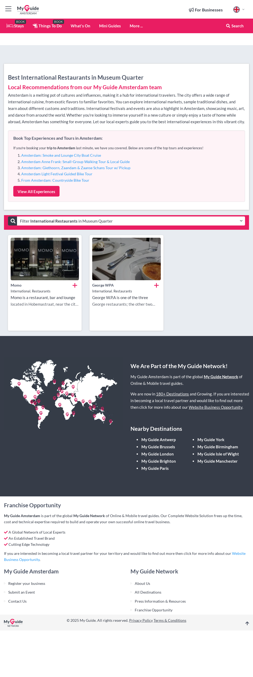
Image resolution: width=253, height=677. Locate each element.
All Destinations (148, 592)
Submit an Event (21, 592)
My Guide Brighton (158, 461)
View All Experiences (36, 191)
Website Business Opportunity (215, 407)
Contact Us (17, 601)
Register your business (26, 583)
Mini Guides (110, 25)
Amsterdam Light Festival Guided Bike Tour (56, 174)
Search (235, 25)
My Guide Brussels (158, 446)
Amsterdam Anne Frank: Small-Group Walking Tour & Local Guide (75, 161)
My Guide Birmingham (217, 446)
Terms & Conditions (170, 620)
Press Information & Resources (160, 601)
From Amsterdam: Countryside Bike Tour (55, 180)
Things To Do (47, 25)
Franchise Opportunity (153, 610)
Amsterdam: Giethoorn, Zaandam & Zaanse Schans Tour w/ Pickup (75, 167)
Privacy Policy (141, 620)
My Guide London (157, 454)
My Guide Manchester (217, 461)
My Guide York (210, 439)
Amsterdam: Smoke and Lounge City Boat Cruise (61, 155)
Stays (15, 25)
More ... (136, 25)
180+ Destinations (172, 393)
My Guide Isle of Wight (218, 454)
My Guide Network (221, 376)
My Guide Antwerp (158, 439)
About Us (142, 583)
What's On (80, 25)
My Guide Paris (155, 468)
